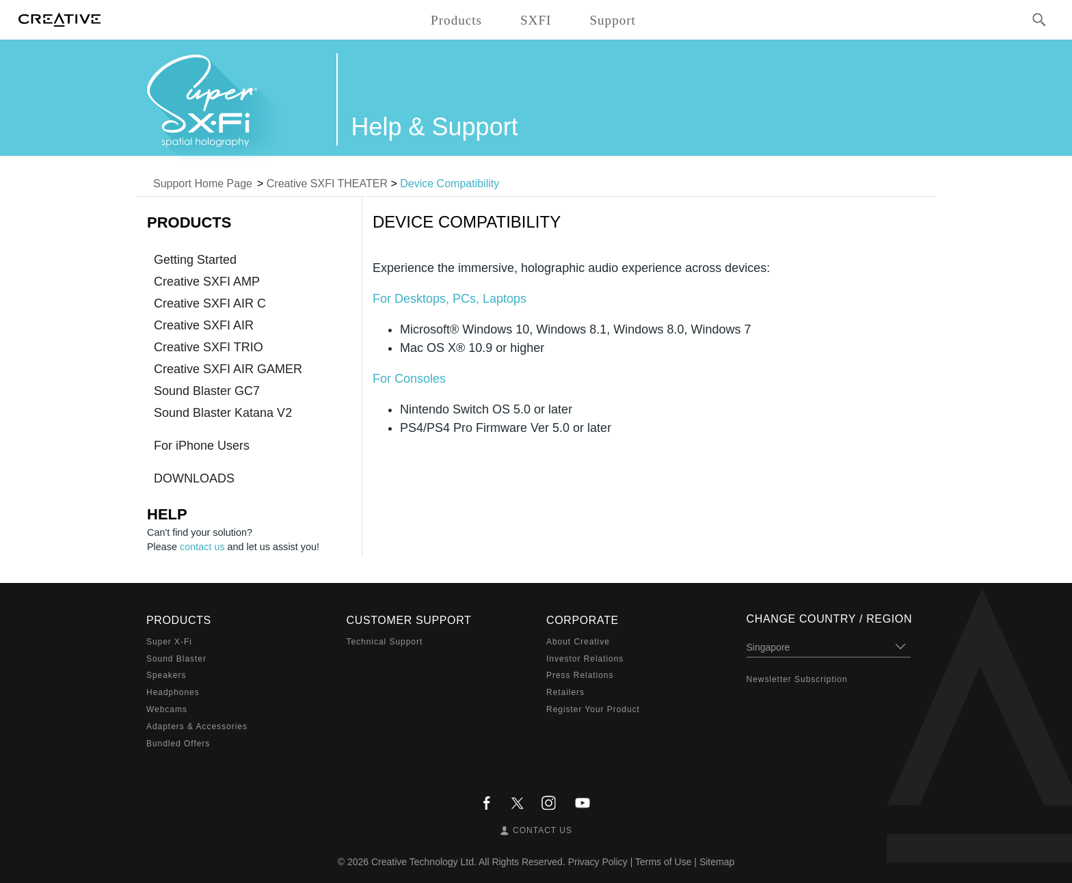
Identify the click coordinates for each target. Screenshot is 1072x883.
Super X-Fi (169, 642)
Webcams (166, 709)
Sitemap (716, 861)
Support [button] (612, 20)
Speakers (166, 675)
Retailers (565, 692)
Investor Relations (585, 659)
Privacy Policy (598, 861)
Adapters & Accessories (196, 726)
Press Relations (579, 675)
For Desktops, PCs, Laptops (449, 298)
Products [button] (456, 20)
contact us (202, 546)
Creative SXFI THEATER (327, 183)
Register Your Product (593, 709)
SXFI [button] (535, 20)
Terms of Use (663, 861)
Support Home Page (202, 183)
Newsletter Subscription (797, 679)
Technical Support (385, 642)
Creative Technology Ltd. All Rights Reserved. (468, 861)
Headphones (173, 692)
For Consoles (409, 378)
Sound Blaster (176, 659)
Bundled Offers (178, 743)
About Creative (578, 642)
